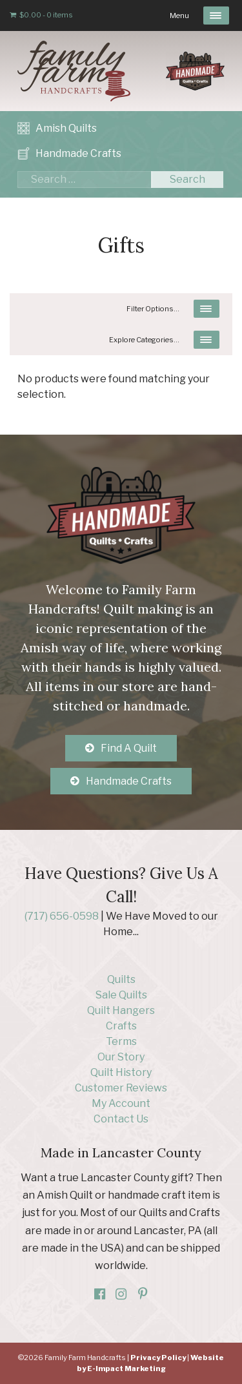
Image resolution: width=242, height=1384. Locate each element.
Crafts (121, 1026)
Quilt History (121, 1072)
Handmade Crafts (78, 153)
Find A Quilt (129, 748)
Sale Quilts (121, 995)
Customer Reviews (121, 1088)
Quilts (121, 979)
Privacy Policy (158, 1357)
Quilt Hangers (121, 1010)
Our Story (121, 1057)
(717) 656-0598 (62, 916)
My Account (121, 1103)
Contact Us (121, 1119)
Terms (121, 1041)
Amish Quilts (66, 128)
